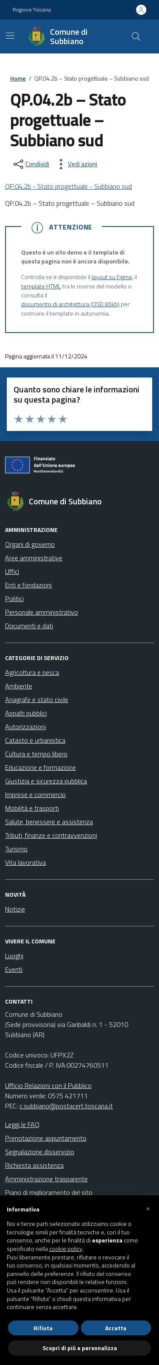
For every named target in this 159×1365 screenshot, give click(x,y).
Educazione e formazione (40, 767)
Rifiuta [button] (43, 1327)
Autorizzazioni (25, 727)
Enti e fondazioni (28, 585)
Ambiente (18, 686)
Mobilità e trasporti (32, 808)
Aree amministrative (33, 558)
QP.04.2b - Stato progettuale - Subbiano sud (68, 186)
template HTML (41, 286)
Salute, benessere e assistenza (49, 822)
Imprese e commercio (35, 794)
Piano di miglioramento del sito (48, 1192)
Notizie (15, 909)
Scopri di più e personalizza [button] (79, 1347)
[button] (148, 1209)
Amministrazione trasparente (46, 1179)
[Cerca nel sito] (136, 36)
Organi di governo (30, 544)
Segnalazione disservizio (39, 1152)
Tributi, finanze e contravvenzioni (51, 835)
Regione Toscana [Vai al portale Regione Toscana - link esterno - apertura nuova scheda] (32, 10)
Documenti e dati (29, 626)
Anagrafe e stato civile (36, 699)
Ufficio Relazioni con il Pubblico (48, 1085)
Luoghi (14, 956)
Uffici (12, 571)
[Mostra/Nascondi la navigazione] (10, 36)
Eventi (13, 969)
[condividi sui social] (30, 164)
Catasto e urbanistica (35, 740)
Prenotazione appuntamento (45, 1138)
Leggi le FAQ (22, 1124)
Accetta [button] (115, 1327)
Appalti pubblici (26, 713)
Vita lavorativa (25, 862)
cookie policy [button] (65, 1249)
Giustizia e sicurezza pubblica (46, 781)
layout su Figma (112, 277)
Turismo (16, 849)
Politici (14, 598)
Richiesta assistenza (34, 1165)
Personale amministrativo (41, 612)
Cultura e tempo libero (36, 754)
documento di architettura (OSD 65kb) (70, 304)
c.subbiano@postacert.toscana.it (66, 1106)
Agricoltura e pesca (32, 672)
